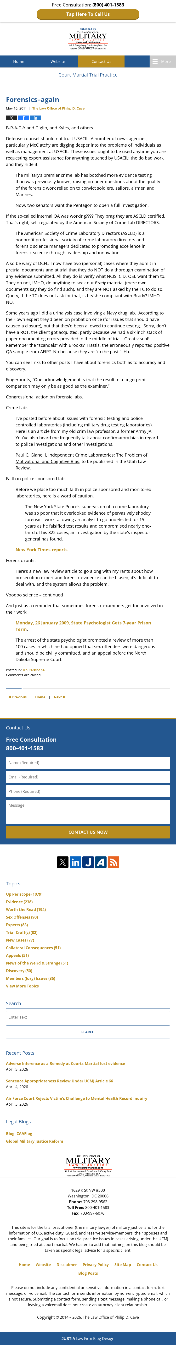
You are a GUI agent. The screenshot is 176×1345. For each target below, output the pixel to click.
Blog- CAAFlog (19, 1133)
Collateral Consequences (33, 947)
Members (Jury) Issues (30, 978)
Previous (17, 696)
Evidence (19, 901)
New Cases (20, 940)
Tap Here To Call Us (88, 14)
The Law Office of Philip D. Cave (111, 1317)
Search (88, 1032)
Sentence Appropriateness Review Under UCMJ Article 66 (59, 1081)
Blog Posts (88, 1273)
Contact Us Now (88, 832)
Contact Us (101, 61)
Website (58, 61)
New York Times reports (42, 549)
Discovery (19, 970)
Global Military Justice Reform (34, 1141)
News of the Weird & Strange (37, 963)
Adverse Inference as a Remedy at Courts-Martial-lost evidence (65, 1063)
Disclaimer (67, 1264)
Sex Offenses (22, 917)
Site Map (122, 1264)
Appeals (17, 955)
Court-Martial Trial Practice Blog (88, 39)
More (166, 61)
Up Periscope (34, 670)
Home (18, 61)
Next (60, 696)
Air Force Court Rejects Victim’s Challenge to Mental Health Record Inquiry (76, 1098)
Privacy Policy (96, 1264)
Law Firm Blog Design (88, 1338)
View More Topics (22, 986)
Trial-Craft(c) (21, 932)
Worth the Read (26, 909)
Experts (17, 924)
